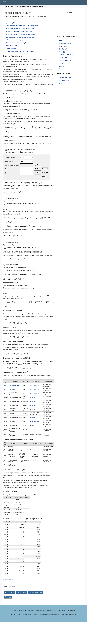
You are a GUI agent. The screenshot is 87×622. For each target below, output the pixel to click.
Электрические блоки (32, 6)
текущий (32, 417)
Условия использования (29, 614)
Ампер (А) (62, 40)
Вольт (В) (62, 66)
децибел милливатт (15, 385)
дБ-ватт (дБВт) (63, 46)
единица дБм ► (8, 579)
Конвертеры (61, 610)
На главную (6, 6)
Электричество (40, 610)
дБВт (5, 389)
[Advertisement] (68, 23)
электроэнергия (34, 385)
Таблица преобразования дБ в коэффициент (20, 51)
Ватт (18, 592)
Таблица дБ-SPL (11, 48)
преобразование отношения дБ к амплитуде (20, 37)
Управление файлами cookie (69, 614)
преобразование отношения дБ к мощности (19, 31)
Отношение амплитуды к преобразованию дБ (20, 34)
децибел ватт (13, 389)
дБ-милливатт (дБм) (65, 43)
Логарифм (8, 597)
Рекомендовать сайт (65, 77)
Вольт (24, 592)
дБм (5, 385)
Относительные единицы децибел (17, 43)
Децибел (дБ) (63, 49)
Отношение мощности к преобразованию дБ (20, 28)
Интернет (22, 610)
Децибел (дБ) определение (14, 23)
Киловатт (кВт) (63, 57)
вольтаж (32, 397)
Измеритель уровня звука (14, 45)
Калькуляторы (51, 610)
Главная (14, 610)
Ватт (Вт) (61, 69)
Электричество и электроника (18, 6)
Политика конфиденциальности (49, 614)
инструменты (71, 610)
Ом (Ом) (61, 63)
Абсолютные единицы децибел (16, 40)
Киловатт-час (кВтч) (65, 60)
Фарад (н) (62, 52)
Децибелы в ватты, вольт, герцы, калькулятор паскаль (23, 25)
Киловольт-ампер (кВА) (66, 54)
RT (4, 2)
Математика (30, 610)
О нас (60, 83)
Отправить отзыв (64, 80)
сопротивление (34, 421)
